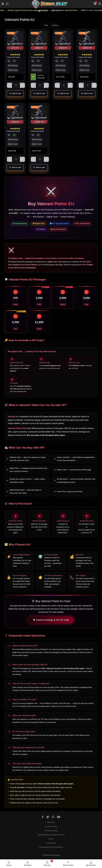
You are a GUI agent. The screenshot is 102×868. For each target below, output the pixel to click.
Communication (51, 830)
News (51, 839)
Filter (46, 25)
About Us (51, 822)
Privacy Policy (51, 826)
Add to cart (15, 93)
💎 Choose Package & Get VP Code (51, 620)
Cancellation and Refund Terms (51, 834)
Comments (51, 843)
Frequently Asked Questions (51, 847)
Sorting (55, 25)
